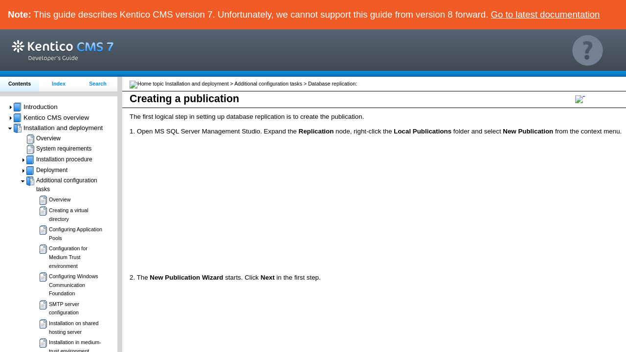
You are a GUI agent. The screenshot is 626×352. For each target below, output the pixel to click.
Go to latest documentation (545, 14)
